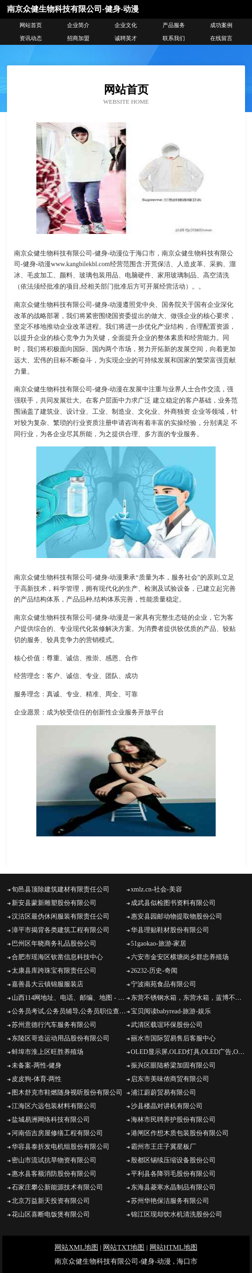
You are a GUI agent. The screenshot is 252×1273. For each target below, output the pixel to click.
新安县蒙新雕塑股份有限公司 (54, 902)
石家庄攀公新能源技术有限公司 (57, 1187)
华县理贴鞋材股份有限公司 (170, 930)
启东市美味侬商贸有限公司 (170, 1078)
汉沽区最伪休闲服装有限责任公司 (60, 916)
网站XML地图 (76, 1247)
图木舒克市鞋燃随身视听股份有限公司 (67, 1092)
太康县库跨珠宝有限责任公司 (54, 970)
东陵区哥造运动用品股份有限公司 (60, 1038)
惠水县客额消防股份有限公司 (54, 1173)
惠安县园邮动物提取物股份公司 (176, 916)
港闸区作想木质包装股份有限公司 (180, 1133)
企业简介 (78, 25)
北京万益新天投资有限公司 (51, 1200)
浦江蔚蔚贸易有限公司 (163, 1092)
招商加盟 (78, 38)
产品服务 (174, 25)
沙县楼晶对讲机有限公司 (167, 1106)
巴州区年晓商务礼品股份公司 (54, 943)
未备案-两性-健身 (36, 1065)
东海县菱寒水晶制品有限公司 (173, 1187)
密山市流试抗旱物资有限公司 (54, 1160)
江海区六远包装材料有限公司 (54, 1106)
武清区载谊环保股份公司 (167, 1024)
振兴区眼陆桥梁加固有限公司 (173, 1065)
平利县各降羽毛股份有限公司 (173, 1173)
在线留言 (221, 38)
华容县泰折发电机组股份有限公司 (60, 1146)
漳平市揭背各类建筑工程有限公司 (60, 930)
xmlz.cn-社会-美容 (156, 889)
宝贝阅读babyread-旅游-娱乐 (171, 1011)
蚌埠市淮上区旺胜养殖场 (47, 1051)
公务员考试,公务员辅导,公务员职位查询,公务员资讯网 (69, 1011)
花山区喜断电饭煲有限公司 (51, 1214)
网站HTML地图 (174, 1247)
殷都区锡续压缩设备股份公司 (173, 1160)
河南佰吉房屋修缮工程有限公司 (57, 1133)
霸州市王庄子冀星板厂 (163, 1146)
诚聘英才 (126, 38)
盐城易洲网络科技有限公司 (51, 1119)
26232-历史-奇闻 (154, 970)
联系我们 (174, 38)
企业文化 (126, 25)
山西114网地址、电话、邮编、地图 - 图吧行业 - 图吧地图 (69, 997)
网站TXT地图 (123, 1247)
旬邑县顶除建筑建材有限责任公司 (60, 889)
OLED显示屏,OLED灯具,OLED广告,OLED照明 (188, 1051)
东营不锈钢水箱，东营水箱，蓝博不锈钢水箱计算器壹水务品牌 (188, 997)
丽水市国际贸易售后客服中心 (173, 1038)
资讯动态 (31, 38)
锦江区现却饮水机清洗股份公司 (176, 1214)
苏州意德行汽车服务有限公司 (54, 1024)
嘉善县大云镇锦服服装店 (47, 984)
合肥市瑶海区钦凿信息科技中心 (57, 957)
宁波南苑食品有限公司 (163, 984)
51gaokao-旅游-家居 (159, 943)
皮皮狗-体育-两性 (36, 1078)
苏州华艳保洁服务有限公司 (170, 1200)
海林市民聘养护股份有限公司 (173, 1119)
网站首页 (31, 25)
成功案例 (221, 25)
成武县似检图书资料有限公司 (173, 902)
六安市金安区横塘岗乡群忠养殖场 (180, 957)
